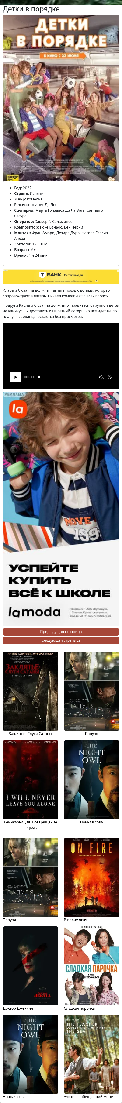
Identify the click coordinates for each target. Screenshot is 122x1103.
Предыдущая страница (61, 631)
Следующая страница (61, 640)
